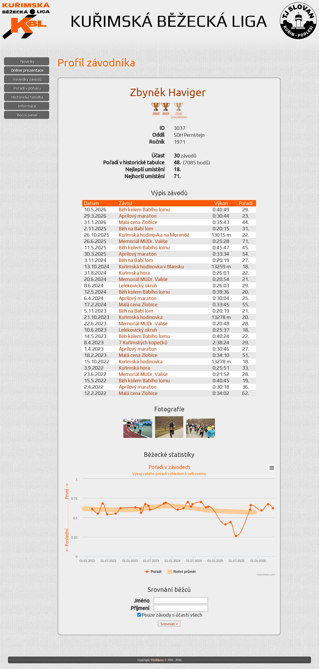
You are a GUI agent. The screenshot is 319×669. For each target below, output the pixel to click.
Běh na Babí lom (136, 228)
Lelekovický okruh (138, 285)
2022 (156, 108)
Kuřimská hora (134, 273)
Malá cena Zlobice (138, 222)
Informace (27, 106)
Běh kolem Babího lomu (144, 209)
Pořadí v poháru (27, 88)
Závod (125, 203)
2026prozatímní (179, 110)
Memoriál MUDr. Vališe (143, 241)
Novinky (27, 61)
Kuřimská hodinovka (141, 317)
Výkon (221, 203)
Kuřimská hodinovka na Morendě (154, 235)
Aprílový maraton (137, 216)
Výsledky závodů (27, 79)
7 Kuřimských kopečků (143, 342)
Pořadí (246, 203)
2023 (165, 108)
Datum (91, 203)
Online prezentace (27, 70)
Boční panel (27, 115)
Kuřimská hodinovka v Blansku (151, 266)
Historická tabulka (27, 97)
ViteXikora (157, 660)
